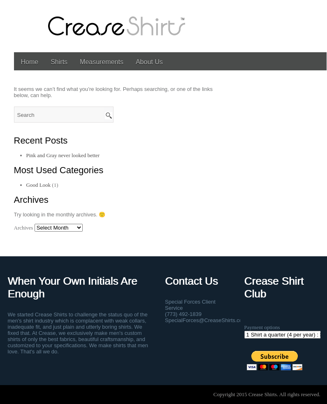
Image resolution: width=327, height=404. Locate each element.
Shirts (59, 61)
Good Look (38, 185)
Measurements (101, 61)
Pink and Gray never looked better (63, 155)
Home (30, 61)
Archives (23, 228)
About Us (149, 61)
